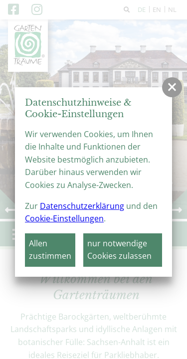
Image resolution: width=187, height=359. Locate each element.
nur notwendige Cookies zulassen (119, 250)
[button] (172, 87)
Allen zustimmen (50, 250)
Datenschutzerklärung (82, 205)
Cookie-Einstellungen (64, 218)
